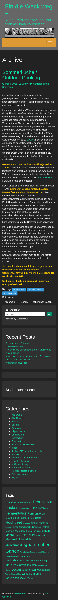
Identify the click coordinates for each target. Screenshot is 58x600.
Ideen (14, 447)
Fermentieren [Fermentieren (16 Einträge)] (36, 513)
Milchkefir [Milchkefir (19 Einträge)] (12, 539)
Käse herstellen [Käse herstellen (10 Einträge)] (28, 531)
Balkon (15, 424)
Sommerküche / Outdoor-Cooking (21, 74)
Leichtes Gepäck (20, 461)
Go (49, 314)
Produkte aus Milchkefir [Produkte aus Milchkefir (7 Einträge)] (39, 552)
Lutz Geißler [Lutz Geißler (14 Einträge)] (27, 535)
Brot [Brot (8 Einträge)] (30, 502)
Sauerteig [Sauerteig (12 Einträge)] (25, 556)
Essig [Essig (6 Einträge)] (47, 508)
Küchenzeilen (45, 177)
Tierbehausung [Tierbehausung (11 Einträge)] (39, 560)
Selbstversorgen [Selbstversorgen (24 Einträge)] (17, 560)
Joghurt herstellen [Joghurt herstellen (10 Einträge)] (39, 523)
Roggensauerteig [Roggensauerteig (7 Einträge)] (12, 556)
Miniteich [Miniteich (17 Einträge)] (25, 539)
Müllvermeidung (20, 464)
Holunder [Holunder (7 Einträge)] (26, 523)
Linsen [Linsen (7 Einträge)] (17, 535)
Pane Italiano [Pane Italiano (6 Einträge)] (25, 552)
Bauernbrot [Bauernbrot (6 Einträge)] (24, 503)
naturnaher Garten (42, 302)
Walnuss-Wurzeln (14, 346)
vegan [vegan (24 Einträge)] (16, 569)
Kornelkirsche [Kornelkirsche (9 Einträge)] (25, 527)
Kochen (24, 302)
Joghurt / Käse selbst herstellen (28, 451)
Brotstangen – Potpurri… (18, 343)
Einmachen (17, 438)
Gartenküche (19, 289)
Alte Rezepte (18, 418)
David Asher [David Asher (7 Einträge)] (24, 508)
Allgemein (10, 302)
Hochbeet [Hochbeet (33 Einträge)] (13, 522)
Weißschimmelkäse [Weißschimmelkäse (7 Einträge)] (13, 574)
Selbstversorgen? (21, 474)
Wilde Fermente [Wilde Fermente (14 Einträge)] (31, 573)
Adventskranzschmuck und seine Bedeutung (28, 356)
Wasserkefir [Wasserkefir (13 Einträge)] (43, 569)
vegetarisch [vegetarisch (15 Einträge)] (29, 569)
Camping (16, 428)
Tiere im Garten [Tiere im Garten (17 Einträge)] (15, 564)
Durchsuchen (12, 310)
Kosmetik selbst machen (24, 457)
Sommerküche (9, 293)
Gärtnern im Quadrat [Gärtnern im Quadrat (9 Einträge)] (31, 518)
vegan (15, 477)
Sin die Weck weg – (28, 9)
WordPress (21, 593)
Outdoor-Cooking (35, 289)
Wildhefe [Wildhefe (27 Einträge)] (12, 578)
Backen (15, 421)
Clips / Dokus (18, 431)
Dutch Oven (18, 434)
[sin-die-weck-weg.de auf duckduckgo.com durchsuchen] (25, 314)
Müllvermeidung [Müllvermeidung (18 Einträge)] (16, 545)
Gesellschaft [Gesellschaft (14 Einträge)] (12, 517)
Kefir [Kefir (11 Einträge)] (15, 527)
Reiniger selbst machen (24, 470)
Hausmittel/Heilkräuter (23, 444)
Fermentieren (18, 441)
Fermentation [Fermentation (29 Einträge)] (16, 513)
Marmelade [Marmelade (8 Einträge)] (41, 535)
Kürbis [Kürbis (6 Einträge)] (39, 531)
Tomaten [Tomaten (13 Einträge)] (32, 565)
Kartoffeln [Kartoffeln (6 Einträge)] (8, 527)
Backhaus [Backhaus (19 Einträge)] (12, 502)
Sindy (23, 83)
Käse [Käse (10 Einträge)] (17, 531)
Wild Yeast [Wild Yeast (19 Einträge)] (27, 578)
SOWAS (30, 139)
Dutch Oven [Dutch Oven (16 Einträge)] (37, 508)
